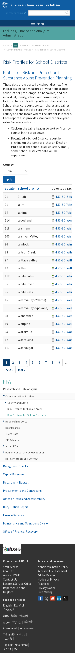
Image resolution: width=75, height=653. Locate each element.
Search (67, 13)
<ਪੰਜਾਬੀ (28, 622)
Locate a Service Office (17, 584)
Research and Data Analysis (36, 45)
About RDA (11, 446)
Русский (9, 609)
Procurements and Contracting (22, 491)
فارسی (8, 638)
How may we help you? (15, 12)
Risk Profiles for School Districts (26, 415)
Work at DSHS (11, 575)
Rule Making (45, 592)
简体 (6, 616)
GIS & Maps (12, 440)
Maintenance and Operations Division (26, 523)
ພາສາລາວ (21, 645)
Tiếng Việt (9, 634)
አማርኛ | (22, 634)
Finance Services (13, 515)
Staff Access (10, 567)
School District (28, 188)
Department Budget (16, 482)
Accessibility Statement (52, 571)
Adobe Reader (46, 575)
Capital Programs (13, 474)
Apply (9, 179)
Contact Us (10, 579)
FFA (15, 45)
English (8, 605)
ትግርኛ (8, 649)
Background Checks (15, 466)
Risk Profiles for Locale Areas (25, 409)
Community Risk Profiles (18, 49)
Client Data (11, 434)
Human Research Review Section (25, 452)
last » (21, 370)
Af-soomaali (10, 628)
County (8, 164)
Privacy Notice (47, 588)
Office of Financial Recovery (20, 531)
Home (6, 45)
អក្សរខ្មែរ (17, 622)
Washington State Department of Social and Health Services (37, 5)
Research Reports (16, 421)
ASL (16, 649)
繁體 (14, 616)
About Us (9, 571)
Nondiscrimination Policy (53, 567)
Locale (10, 188)
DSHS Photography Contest (21, 458)
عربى (6, 622)
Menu (37, 24)
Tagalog (8, 645)
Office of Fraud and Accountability (24, 499)
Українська (27, 628)
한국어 (23, 616)
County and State (17, 403)
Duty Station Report (15, 507)
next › (9, 370)
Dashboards (12, 427)
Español (19, 605)
